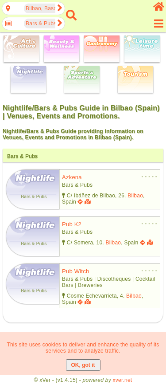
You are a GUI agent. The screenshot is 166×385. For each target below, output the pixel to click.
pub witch (75, 271)
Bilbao (135, 195)
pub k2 (71, 224)
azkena (72, 177)
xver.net (122, 380)
